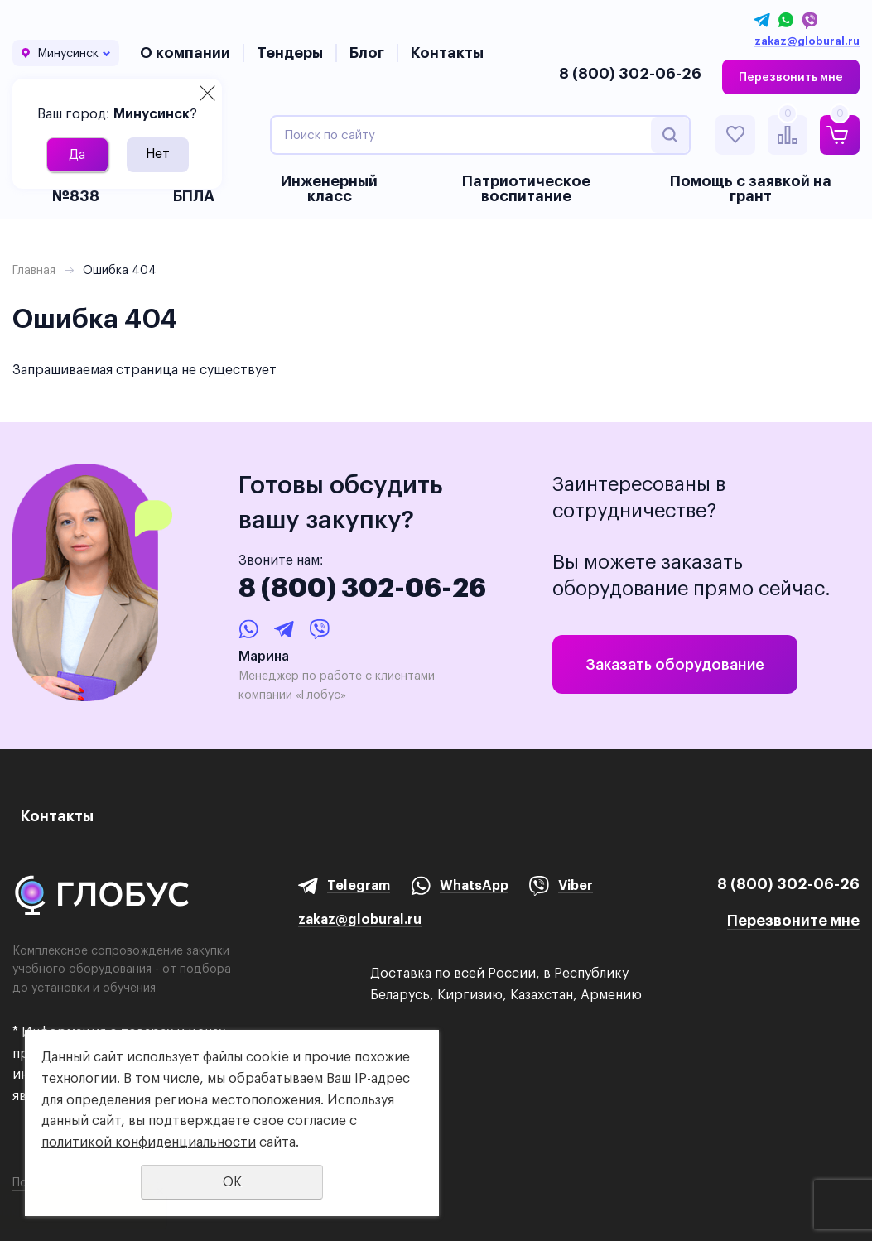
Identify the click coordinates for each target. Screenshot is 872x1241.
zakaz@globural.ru (807, 41)
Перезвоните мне (793, 920)
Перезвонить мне (791, 77)
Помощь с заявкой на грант (750, 188)
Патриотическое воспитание (526, 188)
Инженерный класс (329, 188)
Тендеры (290, 52)
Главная (33, 270)
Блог (366, 52)
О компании (185, 52)
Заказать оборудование (674, 664)
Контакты (447, 52)
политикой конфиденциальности (148, 1142)
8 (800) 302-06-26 (630, 73)
